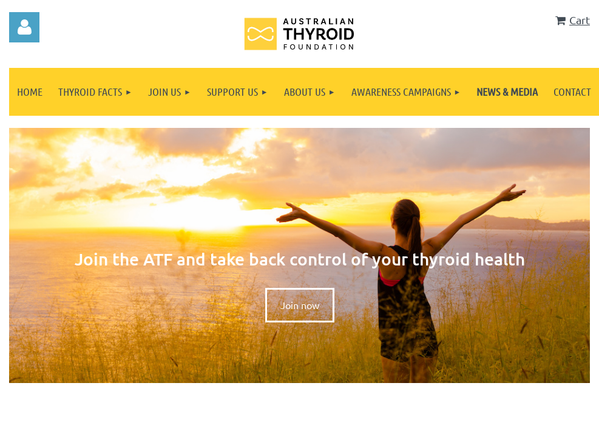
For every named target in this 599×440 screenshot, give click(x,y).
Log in (24, 27)
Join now (299, 305)
